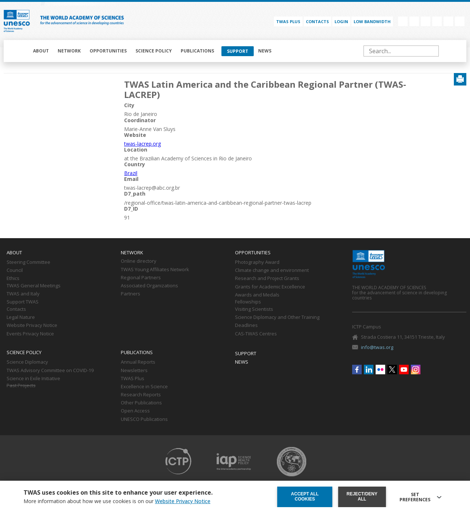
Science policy (153, 51)
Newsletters (134, 371)
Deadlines (246, 325)
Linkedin (414, 21)
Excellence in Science (144, 387)
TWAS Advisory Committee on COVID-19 (50, 371)
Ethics (13, 278)
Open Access (135, 411)
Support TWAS (23, 302)
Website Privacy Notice (32, 325)
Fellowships (248, 302)
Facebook (403, 21)
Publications (197, 51)
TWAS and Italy (23, 294)
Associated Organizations (149, 286)
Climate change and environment (272, 270)
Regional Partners (141, 278)
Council (15, 270)
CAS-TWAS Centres (256, 334)
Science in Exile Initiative (33, 379)
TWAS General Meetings (34, 286)
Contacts (317, 21)
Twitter (437, 21)
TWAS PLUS (288, 21)
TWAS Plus (132, 379)
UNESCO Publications (144, 419)
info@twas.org (377, 347)
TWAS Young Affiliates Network (155, 270)
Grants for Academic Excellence (270, 287)
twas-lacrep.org (142, 143)
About (41, 51)
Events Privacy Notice (30, 334)
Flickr (425, 21)
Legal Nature (21, 317)
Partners (130, 294)
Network (69, 51)
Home (19, 51)
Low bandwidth (372, 21)
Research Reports (141, 395)
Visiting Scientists (254, 309)
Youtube (448, 21)
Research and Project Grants (267, 278)
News (264, 51)
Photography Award (257, 262)
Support (237, 51)
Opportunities (108, 51)
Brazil (130, 173)
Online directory (138, 261)
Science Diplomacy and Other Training (277, 317)
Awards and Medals (257, 295)
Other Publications (141, 403)
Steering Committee (28, 262)
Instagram (459, 21)
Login (341, 21)
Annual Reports (138, 362)
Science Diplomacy (27, 362)
